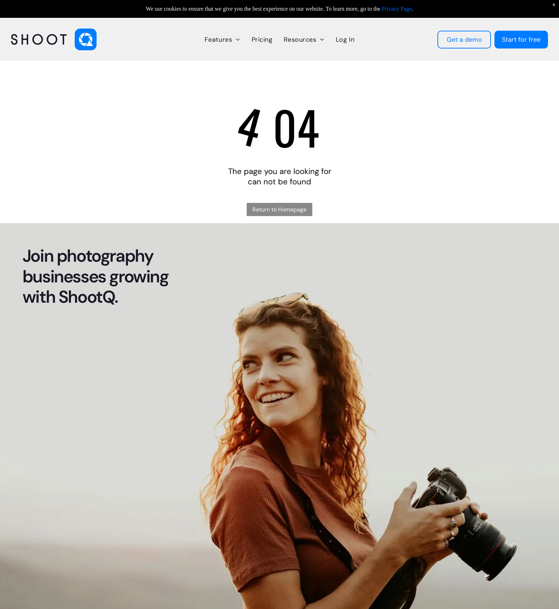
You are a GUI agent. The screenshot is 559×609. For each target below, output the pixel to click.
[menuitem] (222, 39)
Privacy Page (397, 9)
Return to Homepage (279, 209)
